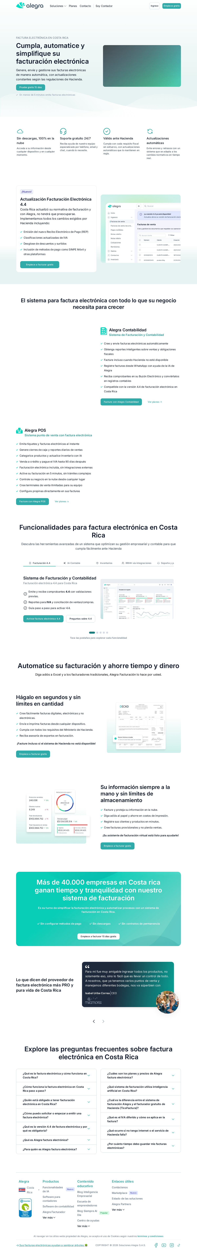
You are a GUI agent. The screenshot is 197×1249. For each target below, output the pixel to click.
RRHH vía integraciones (136, 561)
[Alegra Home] (29, 5)
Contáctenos (120, 1185)
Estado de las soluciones (127, 1196)
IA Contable (71, 561)
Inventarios (104, 561)
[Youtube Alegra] (163, 1243)
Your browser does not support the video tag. (142, 66)
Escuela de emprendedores (87, 1201)
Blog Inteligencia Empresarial (87, 1191)
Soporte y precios (169, 561)
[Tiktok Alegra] (179, 1243)
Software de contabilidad (58, 1204)
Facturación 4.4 (39, 561)
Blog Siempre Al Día (87, 1210)
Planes (73, 6)
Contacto (85, 6)
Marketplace (119, 1190)
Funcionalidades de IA (53, 1187)
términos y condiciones (150, 1233)
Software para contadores (51, 1196)
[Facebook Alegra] (156, 1243)
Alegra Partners (121, 1201)
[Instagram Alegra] (171, 1243)
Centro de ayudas (88, 1218)
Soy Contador (104, 6)
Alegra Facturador (54, 1209)
